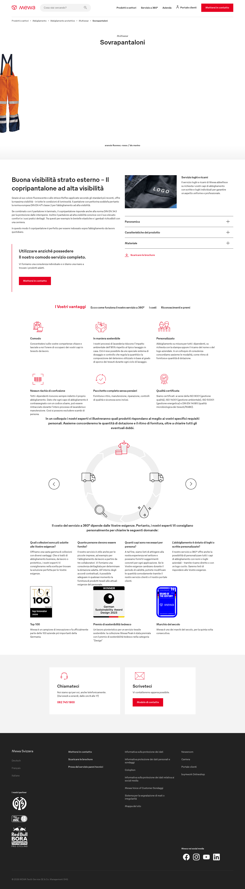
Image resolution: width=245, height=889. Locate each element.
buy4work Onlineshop (193, 774)
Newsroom (187, 751)
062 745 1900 (66, 702)
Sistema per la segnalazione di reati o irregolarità (145, 797)
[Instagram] (196, 857)
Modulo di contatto (148, 702)
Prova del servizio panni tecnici (85, 766)
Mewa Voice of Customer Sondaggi (144, 788)
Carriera (185, 759)
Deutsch (16, 760)
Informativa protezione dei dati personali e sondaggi (147, 761)
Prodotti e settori (20, 20)
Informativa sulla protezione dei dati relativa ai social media (149, 779)
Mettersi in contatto (217, 7)
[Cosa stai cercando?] (65, 8)
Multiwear (84, 20)
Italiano (16, 775)
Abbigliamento (39, 20)
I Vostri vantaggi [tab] (70, 306)
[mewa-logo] (23, 7)
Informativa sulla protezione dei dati (144, 751)
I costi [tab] (152, 307)
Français (16, 768)
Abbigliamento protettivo (62, 20)
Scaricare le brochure (139, 255)
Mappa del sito (133, 806)
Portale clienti (189, 766)
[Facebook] (186, 857)
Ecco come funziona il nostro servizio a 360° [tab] (117, 307)
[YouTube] (206, 857)
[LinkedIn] (216, 857)
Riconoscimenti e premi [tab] (175, 307)
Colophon (130, 769)
